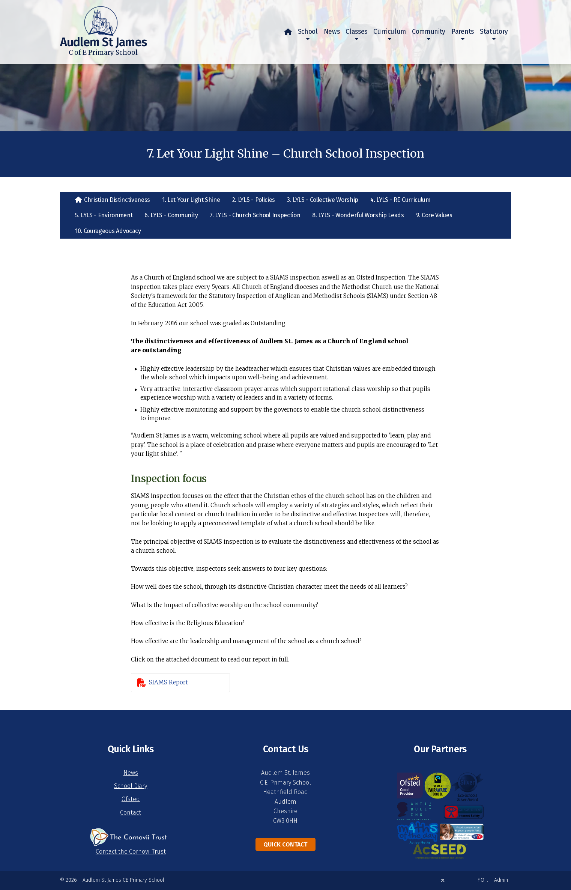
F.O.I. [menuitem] (483, 880)
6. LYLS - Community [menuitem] (171, 215)
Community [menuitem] (428, 32)
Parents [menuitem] (462, 32)
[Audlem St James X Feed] (442, 880)
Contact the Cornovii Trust (131, 851)
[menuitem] (288, 32)
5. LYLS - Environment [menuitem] (103, 215)
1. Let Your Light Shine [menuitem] (191, 199)
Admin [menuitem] (501, 880)
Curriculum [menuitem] (389, 32)
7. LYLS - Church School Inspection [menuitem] (255, 215)
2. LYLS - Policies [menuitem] (253, 199)
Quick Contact (285, 844)
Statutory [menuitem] (494, 32)
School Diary (130, 785)
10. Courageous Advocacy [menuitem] (108, 231)
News (130, 772)
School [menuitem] (308, 32)
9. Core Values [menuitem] (434, 215)
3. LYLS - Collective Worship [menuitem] (322, 199)
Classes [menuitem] (356, 32)
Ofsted (131, 799)
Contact (130, 812)
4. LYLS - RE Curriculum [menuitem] (400, 199)
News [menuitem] (332, 32)
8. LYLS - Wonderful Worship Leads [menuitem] (358, 215)
